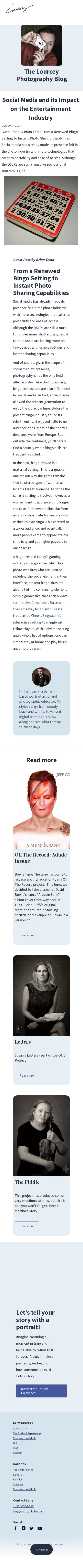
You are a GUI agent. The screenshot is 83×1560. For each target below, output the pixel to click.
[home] (19, 8)
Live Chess (32, 602)
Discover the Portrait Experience (34, 1391)
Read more (27, 935)
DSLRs (38, 327)
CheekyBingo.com (45, 615)
